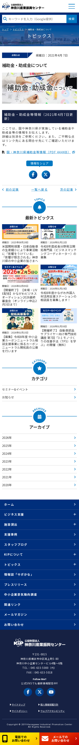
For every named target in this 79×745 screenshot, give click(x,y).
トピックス (18, 29)
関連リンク (12, 604)
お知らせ (8, 397)
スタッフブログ (15, 544)
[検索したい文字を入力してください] (34, 19)
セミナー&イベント (15, 389)
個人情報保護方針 (49, 704)
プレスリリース (15, 584)
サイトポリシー (19, 711)
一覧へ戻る (39, 189)
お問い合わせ (14, 624)
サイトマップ (18, 704)
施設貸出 (10, 524)
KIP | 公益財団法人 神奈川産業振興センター (23, 6)
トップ (5, 29)
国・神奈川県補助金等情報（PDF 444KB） (39, 152)
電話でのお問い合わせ (16, 739)
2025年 (7, 446)
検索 (71, 19)
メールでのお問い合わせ (55, 739)
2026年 (7, 437)
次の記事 (68, 189)
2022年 (7, 469)
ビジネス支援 (14, 514)
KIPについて (13, 554)
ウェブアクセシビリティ (52, 711)
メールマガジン (15, 614)
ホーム (9, 504)
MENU (71, 6)
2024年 (7, 453)
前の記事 (10, 189)
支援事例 (10, 534)
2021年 (7, 477)
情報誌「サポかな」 (19, 574)
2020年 (7, 485)
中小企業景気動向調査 (20, 594)
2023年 (7, 461)
